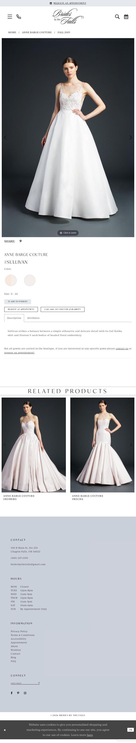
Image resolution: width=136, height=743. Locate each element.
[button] (9, 16)
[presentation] (34, 448)
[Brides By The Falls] (68, 16)
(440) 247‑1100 (19, 561)
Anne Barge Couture (37, 32)
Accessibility (18, 642)
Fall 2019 (64, 32)
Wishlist (16, 653)
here (90, 738)
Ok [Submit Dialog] (130, 733)
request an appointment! (19, 355)
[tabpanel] (68, 137)
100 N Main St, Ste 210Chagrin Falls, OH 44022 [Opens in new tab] (25, 552)
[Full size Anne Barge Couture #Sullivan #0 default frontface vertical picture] (68, 137)
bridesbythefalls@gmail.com (28, 567)
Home (12, 32)
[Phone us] (18, 16)
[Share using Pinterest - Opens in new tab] (21, 241)
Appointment (19, 645)
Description (14, 321)
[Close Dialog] (5, 733)
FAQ (13, 664)
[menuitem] (9, 16)
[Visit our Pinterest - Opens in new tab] (18, 696)
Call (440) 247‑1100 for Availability (76, 312)
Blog (13, 660)
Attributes (33, 321)
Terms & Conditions (23, 638)
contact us (122, 351)
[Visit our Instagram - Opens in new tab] (25, 696)
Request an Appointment (25, 312)
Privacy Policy (19, 634)
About (14, 649)
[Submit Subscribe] (44, 686)
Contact (15, 656)
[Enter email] (28, 686)
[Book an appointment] (68, 3)
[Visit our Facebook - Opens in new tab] (12, 696)
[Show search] (117, 16)
